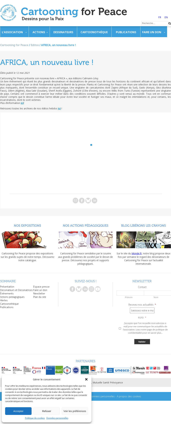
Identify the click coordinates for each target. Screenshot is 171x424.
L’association (12, 32)
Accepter (18, 411)
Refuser (46, 411)
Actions (39, 32)
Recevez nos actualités (142, 304)
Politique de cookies (35, 418)
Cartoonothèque (94, 32)
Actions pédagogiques (12, 297)
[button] (86, 379)
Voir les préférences (74, 411)
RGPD (142, 317)
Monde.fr (137, 253)
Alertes (4, 300)
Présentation (7, 286)
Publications (126, 32)
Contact (142, 287)
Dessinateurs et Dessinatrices (16, 290)
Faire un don (151, 32)
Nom (156, 297)
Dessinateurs (63, 32)
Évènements (7, 293)
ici (22, 103)
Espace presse (41, 286)
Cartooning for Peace (14, 45)
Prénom (129, 297)
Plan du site (39, 297)
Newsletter (39, 293)
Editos (35, 45)
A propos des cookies (129, 396)
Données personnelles (57, 418)
